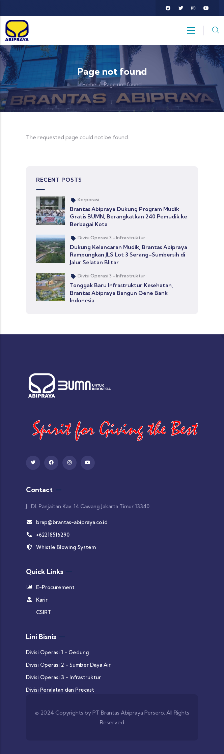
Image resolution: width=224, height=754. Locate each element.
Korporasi (88, 200)
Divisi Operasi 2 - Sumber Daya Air (68, 665)
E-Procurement (50, 587)
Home (89, 84)
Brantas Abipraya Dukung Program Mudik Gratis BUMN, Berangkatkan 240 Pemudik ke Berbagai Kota (128, 217)
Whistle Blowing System (61, 547)
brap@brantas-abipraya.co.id (67, 522)
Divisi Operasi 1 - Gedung (57, 652)
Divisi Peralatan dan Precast (60, 690)
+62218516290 (47, 535)
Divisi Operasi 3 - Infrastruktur (111, 238)
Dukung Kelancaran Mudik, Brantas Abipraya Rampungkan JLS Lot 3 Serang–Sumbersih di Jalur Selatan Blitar (128, 255)
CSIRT (43, 612)
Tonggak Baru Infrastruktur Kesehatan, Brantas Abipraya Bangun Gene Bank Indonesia (121, 293)
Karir (37, 600)
